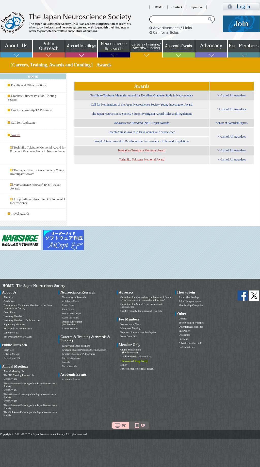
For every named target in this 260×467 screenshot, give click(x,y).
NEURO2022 (10, 401)
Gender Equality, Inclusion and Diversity (141, 311)
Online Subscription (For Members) (72, 323)
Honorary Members (14, 316)
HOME (158, 7)
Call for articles (186, 347)
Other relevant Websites (191, 326)
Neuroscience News (130, 324)
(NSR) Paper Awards (141, 123)
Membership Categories (191, 305)
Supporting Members (14, 324)
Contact (176, 7)
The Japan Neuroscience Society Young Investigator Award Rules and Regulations (141, 113)
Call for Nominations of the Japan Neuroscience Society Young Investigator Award (141, 104)
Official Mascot (12, 354)
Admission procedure (190, 301)
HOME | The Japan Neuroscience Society (34, 286)
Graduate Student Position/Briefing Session (84, 349)
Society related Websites (191, 322)
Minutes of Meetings (130, 328)
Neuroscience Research (74, 297)
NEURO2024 (10, 390)
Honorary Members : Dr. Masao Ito (22, 320)
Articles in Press (70, 301)
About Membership (189, 297)
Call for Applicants (23, 122)
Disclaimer (184, 334)
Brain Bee (9, 349)
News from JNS (12, 358)
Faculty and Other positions (28, 85)
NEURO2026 (10, 379)
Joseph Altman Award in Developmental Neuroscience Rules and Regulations (141, 141)
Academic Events (71, 379)
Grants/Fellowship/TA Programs (31, 110)
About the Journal (71, 317)
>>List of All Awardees (231, 95)
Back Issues (68, 309)
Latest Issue (68, 305)
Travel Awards (20, 213)
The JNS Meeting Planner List (19, 375)
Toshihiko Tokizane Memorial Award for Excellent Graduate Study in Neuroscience (38, 149)
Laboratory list (11, 332)
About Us (8, 297)
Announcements (70, 328)
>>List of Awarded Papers (232, 123)
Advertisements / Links (190, 343)
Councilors (9, 312)
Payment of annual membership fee (138, 332)
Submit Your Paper (71, 313)
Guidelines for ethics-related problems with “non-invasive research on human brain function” (145, 298)
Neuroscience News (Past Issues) (137, 368)
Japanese (196, 7)
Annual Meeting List (14, 371)
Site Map (183, 339)
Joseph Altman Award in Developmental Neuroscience (141, 132)
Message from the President (18, 328)
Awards (66, 362)
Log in (123, 364)
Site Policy (184, 330)
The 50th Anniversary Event (18, 336)
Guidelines (9, 301)
